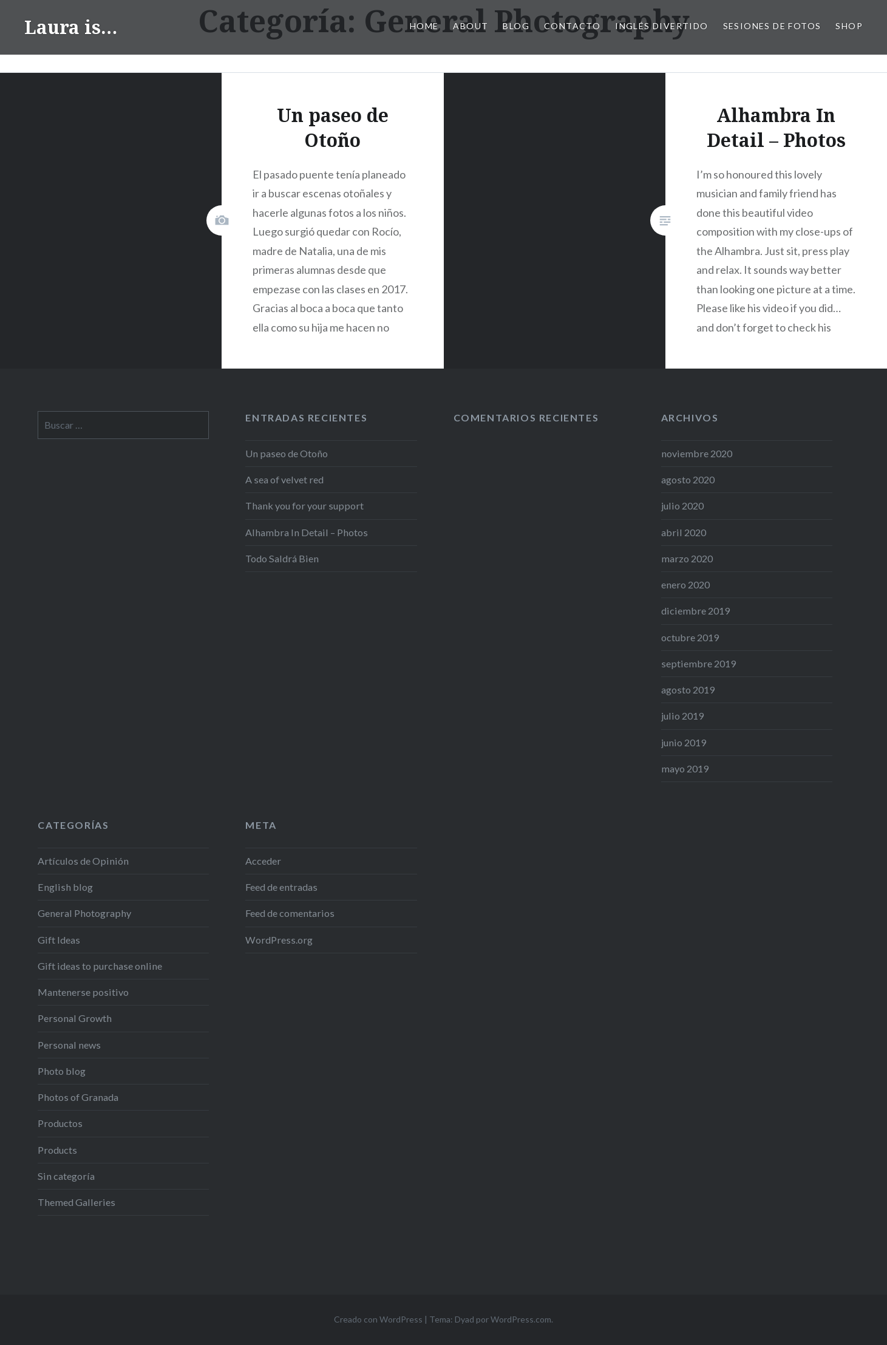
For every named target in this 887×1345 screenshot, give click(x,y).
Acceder (263, 861)
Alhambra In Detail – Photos (306, 532)
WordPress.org (279, 939)
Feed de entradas (281, 887)
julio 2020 (682, 505)
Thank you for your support (304, 505)
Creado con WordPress (378, 1319)
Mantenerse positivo (83, 992)
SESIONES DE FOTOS (772, 26)
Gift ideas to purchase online (100, 966)
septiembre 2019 (698, 663)
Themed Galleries (76, 1202)
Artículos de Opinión (83, 861)
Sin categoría (66, 1176)
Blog (516, 26)
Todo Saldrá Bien (282, 558)
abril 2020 (683, 532)
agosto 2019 (688, 689)
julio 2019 (682, 715)
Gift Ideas (59, 939)
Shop (849, 26)
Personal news (69, 1044)
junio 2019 (683, 742)
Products (57, 1150)
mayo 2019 (685, 768)
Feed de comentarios (290, 913)
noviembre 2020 (696, 453)
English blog (65, 887)
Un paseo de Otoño (286, 453)
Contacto (572, 26)
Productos (60, 1123)
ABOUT (470, 26)
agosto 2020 (688, 479)
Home (424, 26)
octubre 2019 (690, 637)
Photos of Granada (78, 1097)
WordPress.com (521, 1319)
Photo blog (62, 1071)
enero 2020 (685, 584)
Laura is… (70, 27)
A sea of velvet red (284, 479)
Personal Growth (75, 1018)
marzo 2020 (687, 558)
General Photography (84, 913)
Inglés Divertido (661, 26)
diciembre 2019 (695, 610)
